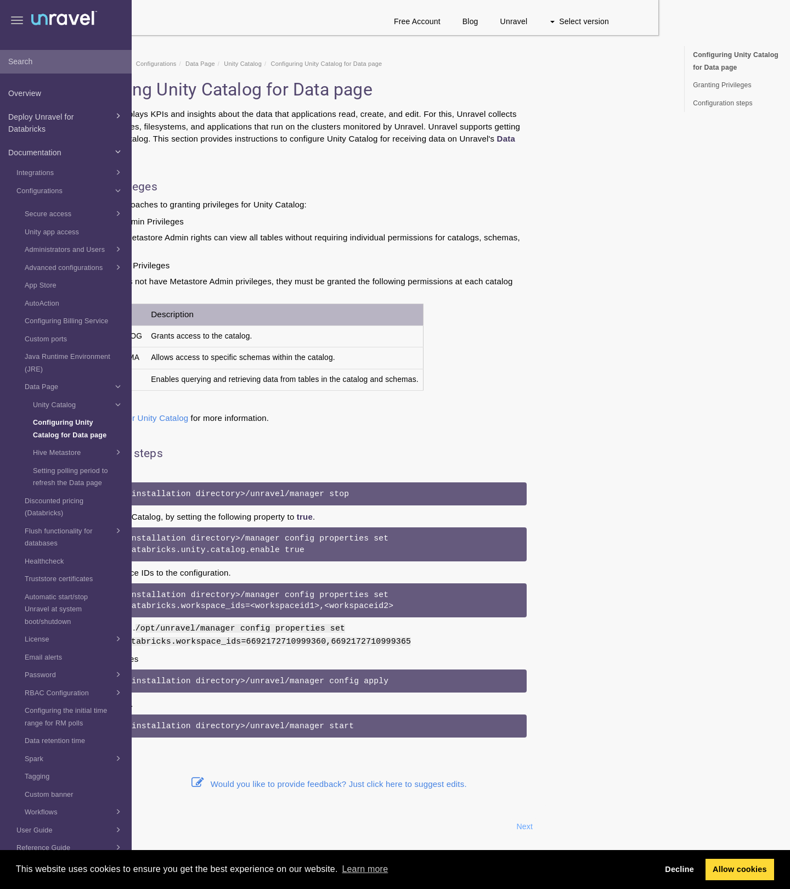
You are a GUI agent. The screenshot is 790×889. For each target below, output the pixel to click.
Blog (602, 21)
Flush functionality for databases (74, 536)
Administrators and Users (74, 249)
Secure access (74, 213)
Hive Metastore (78, 452)
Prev (161, 826)
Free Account (549, 21)
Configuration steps (723, 103)
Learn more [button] (365, 869)
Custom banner (49, 794)
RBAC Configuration (74, 693)
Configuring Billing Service (66, 321)
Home (199, 63)
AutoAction (42, 303)
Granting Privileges (722, 85)
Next (656, 826)
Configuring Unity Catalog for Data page (69, 429)
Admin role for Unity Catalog (267, 418)
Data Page (74, 386)
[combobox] (66, 62)
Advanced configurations (74, 267)
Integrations (70, 172)
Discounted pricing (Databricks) (54, 507)
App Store (41, 285)
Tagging (37, 776)
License (74, 639)
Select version (711, 21)
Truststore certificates (59, 579)
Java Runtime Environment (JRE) (67, 363)
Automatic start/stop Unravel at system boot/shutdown (56, 609)
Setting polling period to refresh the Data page (70, 477)
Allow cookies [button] (740, 869)
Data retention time (55, 741)
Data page (227, 114)
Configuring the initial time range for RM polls (66, 717)
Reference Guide (70, 847)
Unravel (645, 21)
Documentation (66, 151)
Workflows (74, 812)
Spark (74, 758)
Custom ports (46, 339)
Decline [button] (679, 869)
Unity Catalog (78, 404)
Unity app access (52, 232)
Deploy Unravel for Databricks (66, 122)
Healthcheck (44, 561)
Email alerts (43, 657)
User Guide (70, 830)
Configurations (70, 190)
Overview (24, 93)
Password (74, 674)
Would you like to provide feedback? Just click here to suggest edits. (461, 784)
